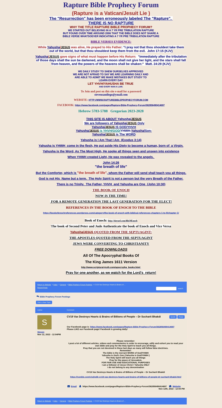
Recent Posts (42, 288)
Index (55, 285)
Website (177, 386)
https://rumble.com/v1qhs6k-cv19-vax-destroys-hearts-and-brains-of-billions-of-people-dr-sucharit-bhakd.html (125, 377)
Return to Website (44, 285)
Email (74, 386)
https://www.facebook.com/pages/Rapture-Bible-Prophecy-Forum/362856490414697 (132, 327)
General (63, 285)
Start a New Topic (44, 302)
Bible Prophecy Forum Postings (80, 285)
